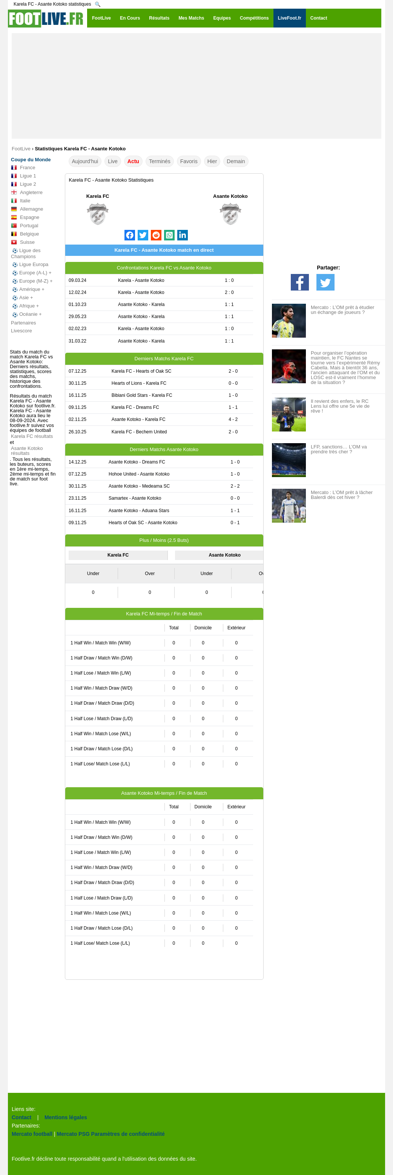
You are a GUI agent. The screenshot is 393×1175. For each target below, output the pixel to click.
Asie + (22, 298)
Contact (21, 1117)
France (23, 168)
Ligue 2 (23, 184)
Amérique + (28, 289)
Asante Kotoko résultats (27, 450)
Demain (236, 161)
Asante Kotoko (230, 196)
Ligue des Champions (25, 253)
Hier (212, 161)
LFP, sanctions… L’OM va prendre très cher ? (339, 449)
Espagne (25, 217)
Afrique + (25, 306)
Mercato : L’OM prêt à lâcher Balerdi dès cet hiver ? (342, 495)
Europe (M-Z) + (32, 281)
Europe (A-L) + (31, 273)
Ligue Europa (29, 265)
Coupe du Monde (31, 159)
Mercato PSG (73, 1134)
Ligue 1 (23, 176)
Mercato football (32, 1134)
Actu (133, 161)
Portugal (24, 226)
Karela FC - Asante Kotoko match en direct (163, 250)
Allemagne (27, 209)
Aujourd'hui (85, 161)
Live (113, 161)
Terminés (159, 161)
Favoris (189, 161)
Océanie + (26, 314)
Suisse (23, 242)
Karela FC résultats (32, 436)
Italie (20, 201)
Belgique (25, 234)
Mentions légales (66, 1117)
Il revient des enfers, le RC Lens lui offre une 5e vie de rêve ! (340, 406)
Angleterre (27, 193)
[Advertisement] (196, 86)
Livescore (21, 331)
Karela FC (97, 196)
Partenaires (23, 323)
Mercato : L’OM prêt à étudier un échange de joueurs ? (342, 309)
